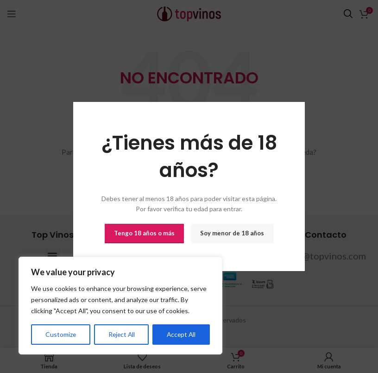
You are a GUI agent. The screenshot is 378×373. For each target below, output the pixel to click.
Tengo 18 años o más (144, 233)
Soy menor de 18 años (232, 233)
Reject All (121, 334)
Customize (60, 334)
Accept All (181, 334)
